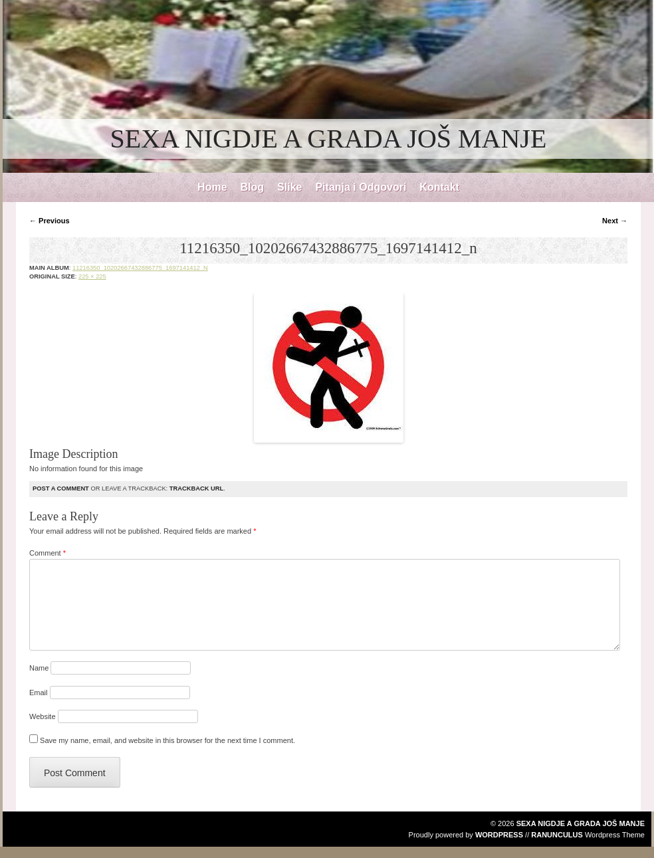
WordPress (499, 835)
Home (212, 187)
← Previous (49, 221)
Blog (253, 187)
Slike (289, 187)
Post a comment (61, 488)
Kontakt (439, 187)
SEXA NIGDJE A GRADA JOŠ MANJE (328, 139)
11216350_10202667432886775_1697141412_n (140, 268)
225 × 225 (92, 276)
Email (38, 693)
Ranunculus (557, 835)
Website (42, 716)
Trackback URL (196, 488)
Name (39, 668)
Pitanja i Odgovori (360, 187)
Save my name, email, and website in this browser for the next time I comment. (167, 740)
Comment (47, 553)
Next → (614, 221)
